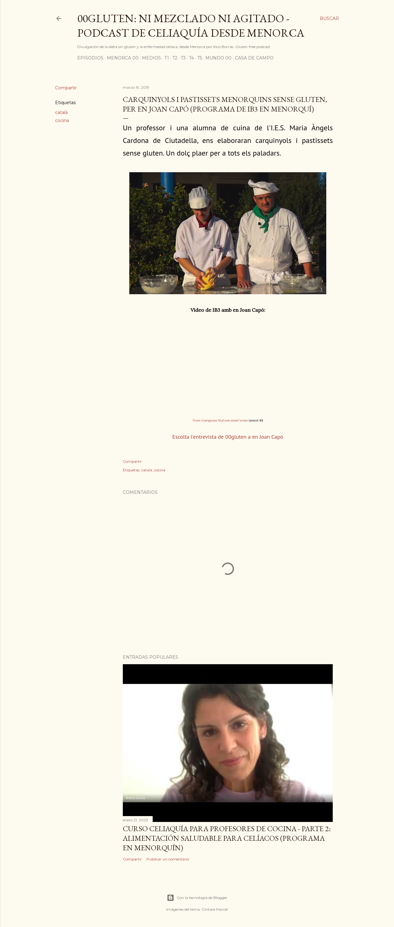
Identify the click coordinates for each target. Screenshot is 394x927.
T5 (199, 58)
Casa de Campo (254, 58)
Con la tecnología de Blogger (197, 897)
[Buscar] (329, 18)
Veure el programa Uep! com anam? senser (221, 420)
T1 (166, 58)
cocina (62, 120)
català (61, 112)
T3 (183, 58)
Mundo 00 (218, 58)
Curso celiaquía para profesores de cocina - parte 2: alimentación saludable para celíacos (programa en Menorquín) (227, 838)
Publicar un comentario (168, 859)
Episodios (90, 58)
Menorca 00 (123, 58)
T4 (191, 58)
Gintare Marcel (215, 909)
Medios (151, 58)
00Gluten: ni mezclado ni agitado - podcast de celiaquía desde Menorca (190, 25)
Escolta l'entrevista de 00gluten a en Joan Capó (227, 436)
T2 (174, 58)
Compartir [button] (66, 88)
